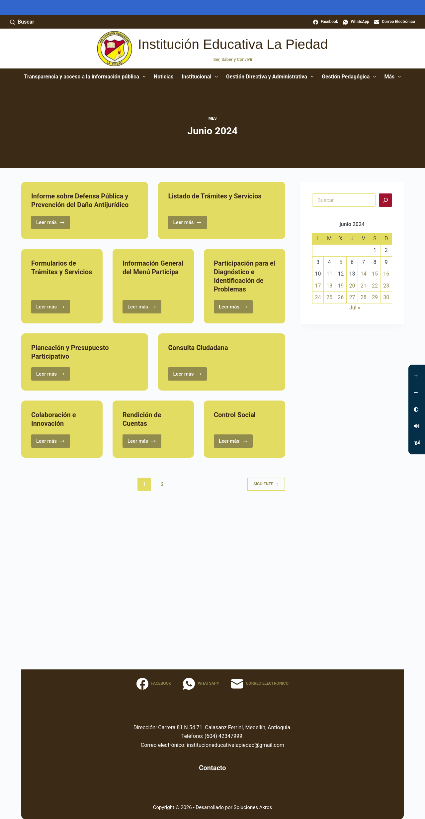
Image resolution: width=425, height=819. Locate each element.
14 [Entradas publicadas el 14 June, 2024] (364, 274)
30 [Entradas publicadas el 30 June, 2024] (386, 297)
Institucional (201, 77)
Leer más (53, 224)
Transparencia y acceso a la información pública (86, 77)
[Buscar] (22, 22)
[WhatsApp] (356, 22)
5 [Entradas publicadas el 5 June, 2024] (340, 262)
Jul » (354, 307)
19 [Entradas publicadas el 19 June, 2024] (341, 286)
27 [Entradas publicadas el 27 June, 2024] (352, 297)
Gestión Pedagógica (350, 77)
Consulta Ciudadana (198, 348)
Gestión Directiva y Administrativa (271, 77)
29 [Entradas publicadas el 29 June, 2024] (375, 297)
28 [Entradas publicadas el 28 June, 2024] (364, 297)
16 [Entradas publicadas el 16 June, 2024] (386, 274)
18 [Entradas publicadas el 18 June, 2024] (329, 286)
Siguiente (266, 484)
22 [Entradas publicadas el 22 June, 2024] (375, 286)
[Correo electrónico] (394, 22)
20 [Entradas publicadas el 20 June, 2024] (352, 286)
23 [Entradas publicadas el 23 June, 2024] (386, 286)
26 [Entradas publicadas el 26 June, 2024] (341, 297)
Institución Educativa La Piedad (233, 44)
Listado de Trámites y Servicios (214, 196)
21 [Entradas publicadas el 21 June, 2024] (364, 286)
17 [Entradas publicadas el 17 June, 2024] (318, 286)
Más (393, 77)
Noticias (163, 76)
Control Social (235, 415)
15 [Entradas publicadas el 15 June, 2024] (375, 274)
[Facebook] (325, 22)
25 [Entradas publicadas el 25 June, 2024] (329, 297)
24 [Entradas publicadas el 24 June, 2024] (318, 297)
